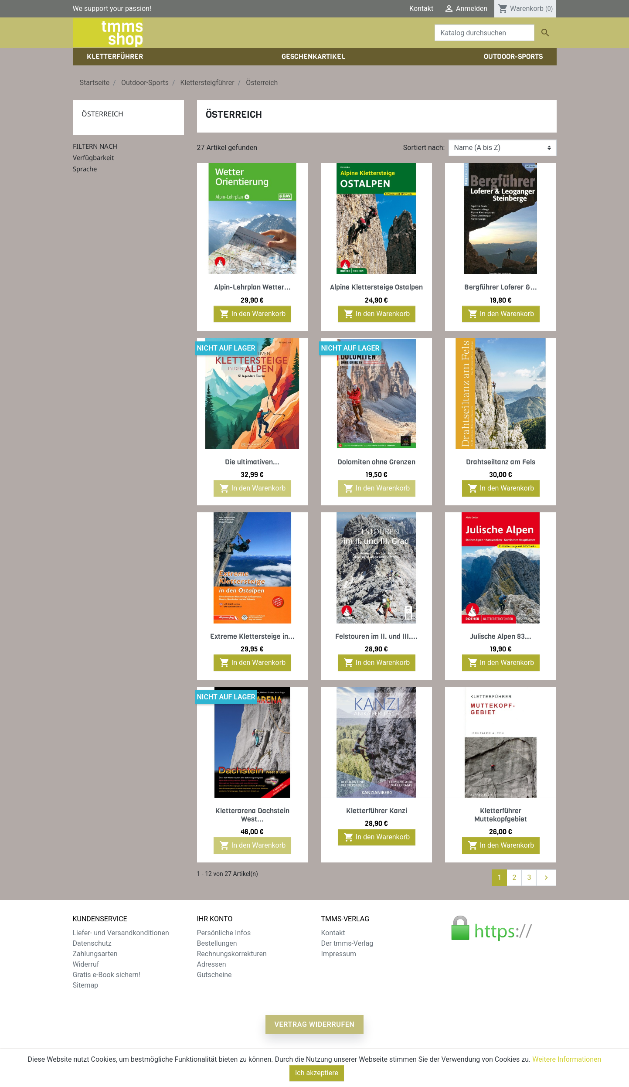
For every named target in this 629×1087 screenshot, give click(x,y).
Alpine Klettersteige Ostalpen (376, 287)
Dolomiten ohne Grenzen (376, 462)
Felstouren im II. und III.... (376, 636)
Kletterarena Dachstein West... (252, 815)
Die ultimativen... (252, 462)
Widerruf (86, 964)
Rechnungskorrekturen (232, 954)
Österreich (102, 114)
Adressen (211, 964)
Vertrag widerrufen (314, 1024)
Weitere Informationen (566, 1069)
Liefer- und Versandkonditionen (121, 933)
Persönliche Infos (224, 933)
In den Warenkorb (252, 314)
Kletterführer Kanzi (376, 810)
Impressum (339, 954)
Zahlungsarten (95, 954)
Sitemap (86, 985)
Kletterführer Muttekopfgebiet (500, 815)
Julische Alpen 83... (500, 636)
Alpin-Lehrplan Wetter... (252, 287)
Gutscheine (214, 975)
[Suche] (484, 32)
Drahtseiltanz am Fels (500, 462)
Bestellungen (217, 943)
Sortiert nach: (424, 147)
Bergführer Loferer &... (500, 287)
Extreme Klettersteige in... (252, 636)
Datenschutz (92, 943)
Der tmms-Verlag (347, 943)
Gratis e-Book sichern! (106, 975)
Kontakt (421, 8)
